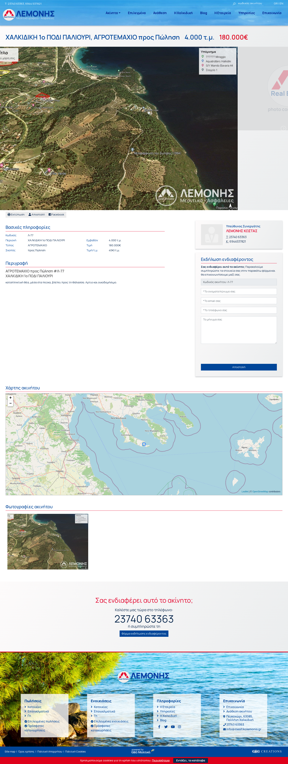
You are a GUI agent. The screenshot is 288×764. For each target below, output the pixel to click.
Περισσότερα (161, 760)
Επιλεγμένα (137, 13)
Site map (10, 751)
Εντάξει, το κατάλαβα (190, 760)
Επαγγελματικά (38, 711)
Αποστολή (238, 367)
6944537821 (238, 241)
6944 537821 (33, 4)
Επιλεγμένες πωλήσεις (44, 721)
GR (276, 3)
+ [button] (10, 398)
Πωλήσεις (33, 701)
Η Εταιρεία (222, 13)
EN (281, 3)
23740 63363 (16, 4)
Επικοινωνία (272, 13)
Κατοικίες (34, 707)
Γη (29, 716)
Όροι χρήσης (26, 751)
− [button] (10, 403)
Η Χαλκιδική (183, 13)
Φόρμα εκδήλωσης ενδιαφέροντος (144, 633)
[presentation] (229, 354)
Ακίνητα (112, 13)
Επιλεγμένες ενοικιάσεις (111, 721)
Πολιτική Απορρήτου (49, 751)
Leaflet (245, 491)
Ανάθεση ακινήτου (239, 711)
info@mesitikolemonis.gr (243, 729)
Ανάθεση (160, 13)
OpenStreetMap (260, 491)
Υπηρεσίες (246, 13)
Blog (203, 13)
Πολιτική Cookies (75, 751)
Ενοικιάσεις (101, 701)
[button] (37, 215)
